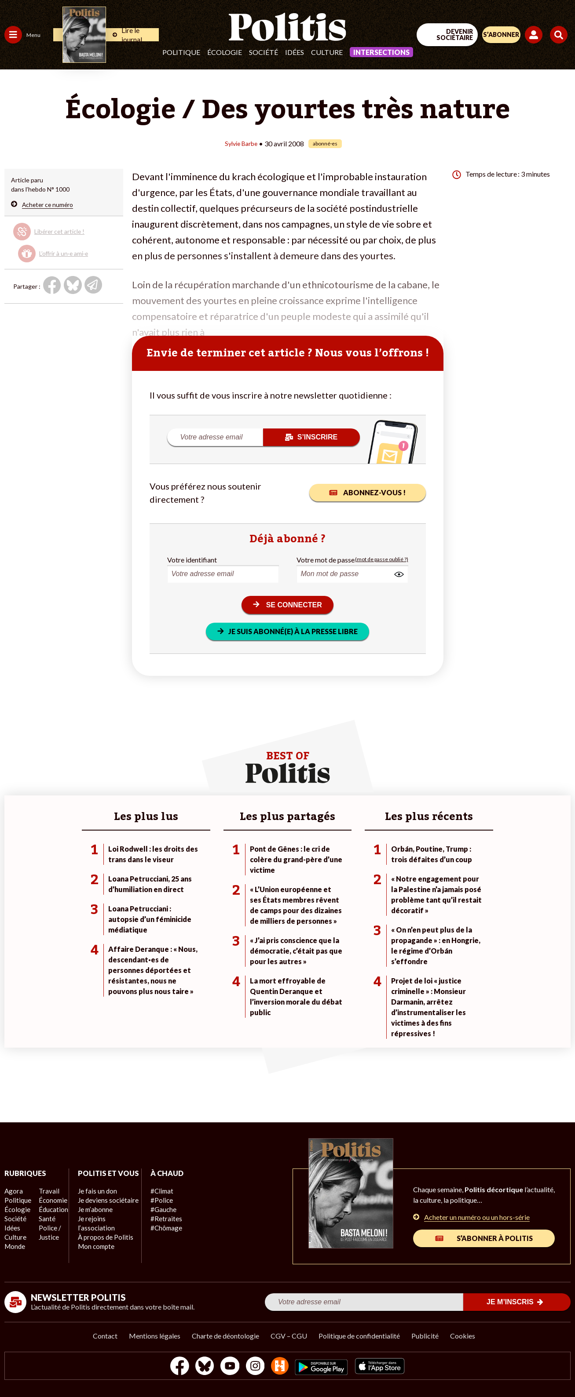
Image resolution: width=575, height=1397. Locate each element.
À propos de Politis (100, 1246)
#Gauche (156, 1209)
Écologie (224, 52)
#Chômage (159, 1227)
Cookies (462, 1335)
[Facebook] (172, 1366)
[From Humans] (282, 1366)
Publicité (425, 1335)
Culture (327, 52)
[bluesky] (199, 1366)
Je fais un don (93, 1200)
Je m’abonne (91, 1218)
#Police (154, 1200)
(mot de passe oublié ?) (381, 559)
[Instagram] (255, 1366)
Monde (14, 1246)
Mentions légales (154, 1335)
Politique (181, 52)
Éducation (51, 1209)
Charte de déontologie (225, 1335)
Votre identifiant (192, 559)
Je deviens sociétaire (103, 1209)
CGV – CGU (289, 1335)
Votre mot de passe (326, 559)
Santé (45, 1218)
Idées (294, 52)
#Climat (154, 1190)
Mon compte (91, 1255)
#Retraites (158, 1218)
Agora (12, 1190)
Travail (46, 1190)
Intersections (381, 52)
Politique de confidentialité (359, 1335)
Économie (50, 1200)
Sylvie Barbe (241, 143)
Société (263, 52)
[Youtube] (227, 1366)
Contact (105, 1335)
